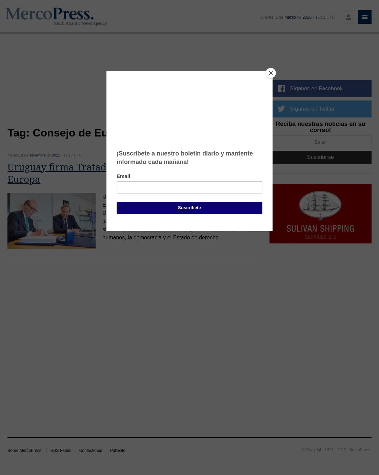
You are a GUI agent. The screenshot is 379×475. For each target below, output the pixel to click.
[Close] (271, 73)
